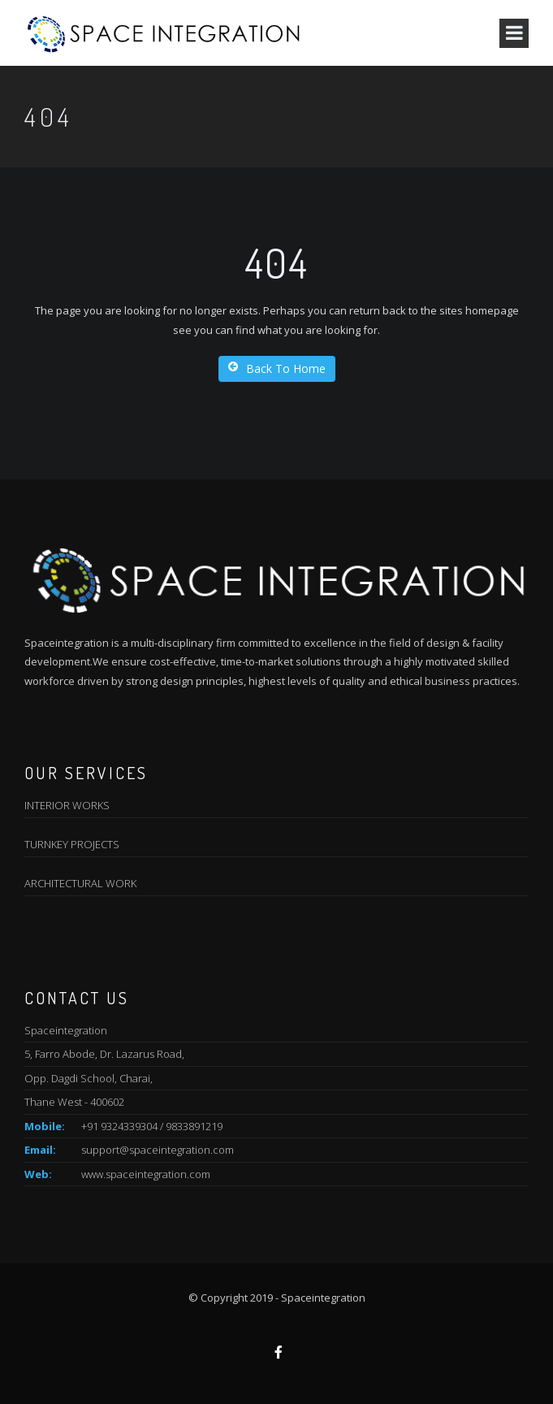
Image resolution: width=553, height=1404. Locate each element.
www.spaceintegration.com (145, 1174)
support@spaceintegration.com (157, 1149)
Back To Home (277, 368)
